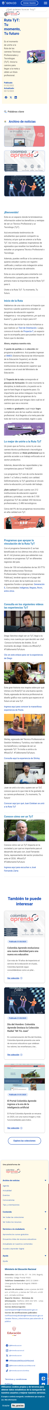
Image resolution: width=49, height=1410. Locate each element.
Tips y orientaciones (11, 1205)
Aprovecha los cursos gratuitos (15, 1234)
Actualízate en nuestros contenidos (18, 1244)
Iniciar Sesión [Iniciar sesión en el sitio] (29, 3)
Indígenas (24, 587)
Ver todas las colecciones (13, 1217)
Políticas (9, 1384)
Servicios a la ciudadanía (14, 1229)
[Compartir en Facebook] (6, 97)
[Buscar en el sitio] (23, 9)
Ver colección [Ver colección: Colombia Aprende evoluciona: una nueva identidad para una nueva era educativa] (14, 978)
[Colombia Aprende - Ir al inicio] (13, 13)
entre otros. (9, 591)
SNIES (9, 356)
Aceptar (6, 1405)
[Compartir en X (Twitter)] (11, 97)
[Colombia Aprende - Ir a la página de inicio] (24, 1171)
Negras (32, 587)
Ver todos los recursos (12, 1222)
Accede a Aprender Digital (13, 1249)
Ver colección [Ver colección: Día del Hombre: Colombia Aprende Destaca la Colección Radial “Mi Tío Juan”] (14, 1054)
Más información (11, 1400)
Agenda (6, 1186)
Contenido (7, 1212)
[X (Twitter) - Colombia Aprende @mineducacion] (14, 1355)
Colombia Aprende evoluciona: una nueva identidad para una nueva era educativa (23, 951)
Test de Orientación (28, 328)
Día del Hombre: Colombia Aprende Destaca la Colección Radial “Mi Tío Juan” (23, 1027)
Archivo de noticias (11, 1180)
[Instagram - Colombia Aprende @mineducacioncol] (15, 1350)
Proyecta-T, (28, 331)
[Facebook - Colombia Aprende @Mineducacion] (14, 1345)
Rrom (39, 587)
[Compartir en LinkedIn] (16, 97)
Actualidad (7, 1191)
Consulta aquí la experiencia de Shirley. (22, 758)
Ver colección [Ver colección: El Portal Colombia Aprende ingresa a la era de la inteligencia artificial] (14, 1128)
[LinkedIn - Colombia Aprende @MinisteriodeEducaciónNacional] (20, 1365)
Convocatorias (9, 1200)
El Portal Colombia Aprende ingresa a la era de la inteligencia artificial (21, 1104)
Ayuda (5, 1256)
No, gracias (18, 1405)
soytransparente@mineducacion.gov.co (21, 1310)
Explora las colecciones (24, 1140)
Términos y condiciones (16, 1379)
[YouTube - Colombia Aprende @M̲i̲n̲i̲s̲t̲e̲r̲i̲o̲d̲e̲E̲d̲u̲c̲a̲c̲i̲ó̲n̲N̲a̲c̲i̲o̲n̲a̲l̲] (20, 1360)
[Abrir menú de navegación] (45, 3)
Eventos (6, 1195)
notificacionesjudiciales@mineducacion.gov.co (24, 1316)
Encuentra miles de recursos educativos (19, 1239)
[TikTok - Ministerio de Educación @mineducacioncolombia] (17, 1370)
